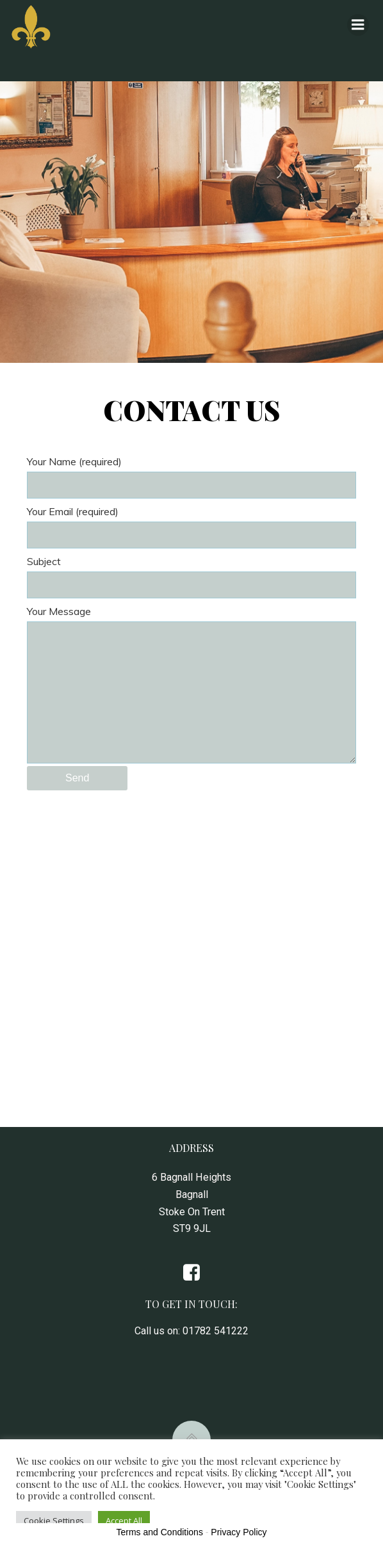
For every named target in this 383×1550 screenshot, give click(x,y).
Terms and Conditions (160, 1532)
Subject (191, 576)
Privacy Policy (238, 1532)
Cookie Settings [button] (54, 1520)
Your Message (191, 684)
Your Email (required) (191, 526)
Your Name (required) (191, 477)
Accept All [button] (124, 1520)
